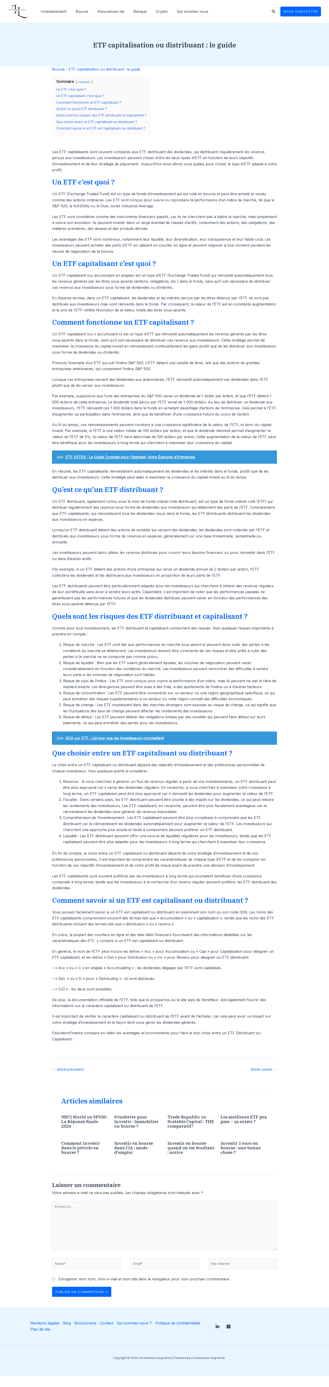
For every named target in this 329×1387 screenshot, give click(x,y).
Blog (65, 1334)
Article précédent (70, 1070)
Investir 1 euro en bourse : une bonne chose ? (242, 1153)
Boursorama (83, 1334)
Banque (133, 11)
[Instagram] (233, 1338)
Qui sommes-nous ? (131, 1334)
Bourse (79, 11)
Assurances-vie (106, 11)
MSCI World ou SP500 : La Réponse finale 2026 (83, 1122)
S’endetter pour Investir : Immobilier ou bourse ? (132, 1124)
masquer (84, 82)
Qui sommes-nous (182, 11)
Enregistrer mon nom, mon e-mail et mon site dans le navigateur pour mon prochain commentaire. (144, 1290)
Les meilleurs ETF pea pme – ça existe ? (243, 1122)
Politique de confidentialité (174, 1334)
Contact (104, 1334)
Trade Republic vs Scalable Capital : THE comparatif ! (188, 1122)
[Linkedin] (217, 1338)
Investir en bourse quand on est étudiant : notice (189, 1153)
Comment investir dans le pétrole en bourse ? (82, 1153)
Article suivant (261, 1070)
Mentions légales (43, 1334)
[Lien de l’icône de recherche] (274, 11)
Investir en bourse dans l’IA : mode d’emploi (136, 1153)
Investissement (53, 11)
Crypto (153, 11)
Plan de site (38, 1340)
